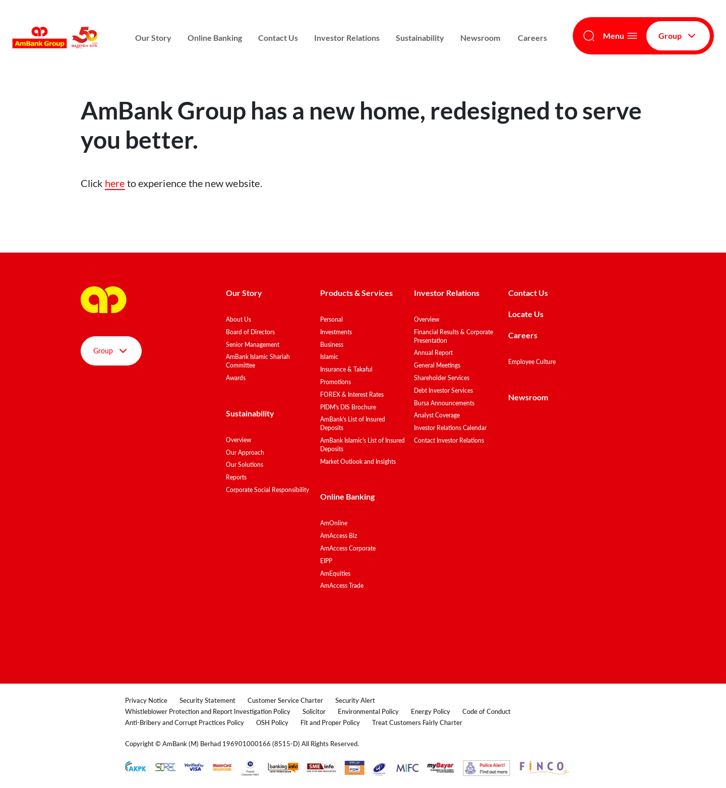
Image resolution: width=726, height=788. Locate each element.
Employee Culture (532, 362)
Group (678, 36)
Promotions (335, 382)
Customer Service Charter (285, 700)
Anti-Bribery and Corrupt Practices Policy (184, 722)
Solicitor (314, 711)
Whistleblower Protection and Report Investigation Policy (207, 711)
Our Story (153, 37)
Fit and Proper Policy (330, 722)
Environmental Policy (368, 711)
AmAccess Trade (342, 585)
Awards (236, 378)
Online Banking (215, 37)
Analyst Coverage (437, 415)
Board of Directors (250, 332)
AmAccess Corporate (348, 548)
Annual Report (433, 352)
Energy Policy (430, 711)
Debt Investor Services (443, 390)
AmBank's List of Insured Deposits (352, 423)
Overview (238, 440)
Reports (236, 477)
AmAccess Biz (338, 535)
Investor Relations (347, 37)
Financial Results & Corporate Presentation (453, 336)
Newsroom (481, 37)
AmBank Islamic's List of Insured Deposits (362, 445)
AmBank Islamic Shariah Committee (258, 361)
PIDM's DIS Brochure (348, 407)
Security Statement (207, 700)
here (115, 183)
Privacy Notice (146, 700)
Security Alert (355, 700)
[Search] (589, 35)
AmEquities (335, 573)
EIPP (326, 561)
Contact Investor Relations (449, 440)
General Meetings (437, 365)
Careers (532, 37)
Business (331, 344)
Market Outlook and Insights (358, 461)
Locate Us (525, 314)
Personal (331, 319)
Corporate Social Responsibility (267, 490)
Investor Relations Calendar (450, 428)
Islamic (329, 356)
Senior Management (252, 344)
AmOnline (333, 523)
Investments (336, 332)
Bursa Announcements (444, 403)
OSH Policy (272, 722)
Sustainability (420, 37)
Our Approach (245, 452)
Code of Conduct (486, 711)
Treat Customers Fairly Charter (417, 722)
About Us (238, 319)
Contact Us (278, 37)
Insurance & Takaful (346, 369)
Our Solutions (244, 464)
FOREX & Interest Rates (352, 394)
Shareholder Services (441, 378)
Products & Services (356, 292)
